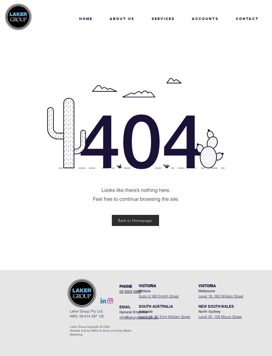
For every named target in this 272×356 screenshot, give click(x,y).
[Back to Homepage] (135, 220)
